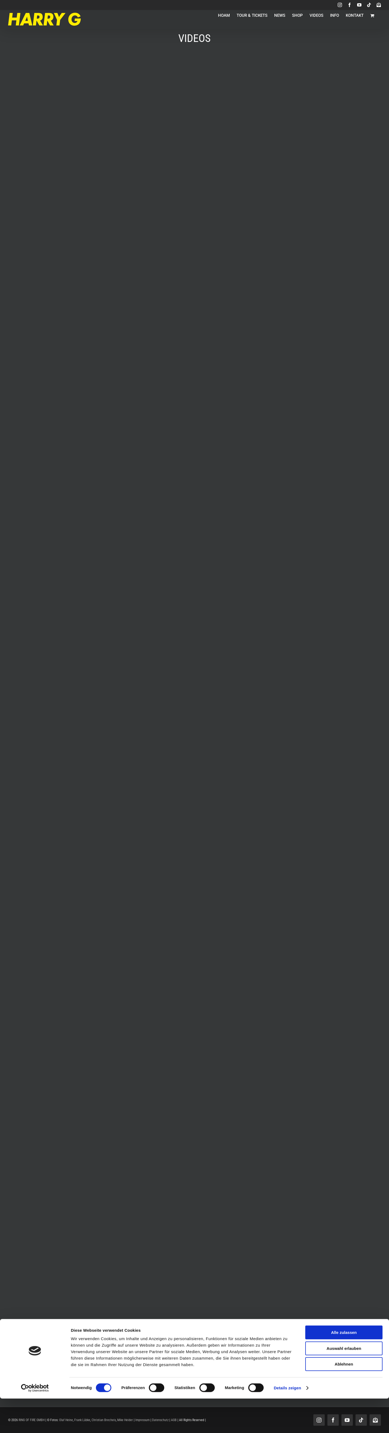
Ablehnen (344, 1398)
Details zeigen (287, 1422)
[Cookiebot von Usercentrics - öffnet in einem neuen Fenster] (35, 1422)
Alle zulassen (344, 1367)
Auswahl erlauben (344, 1383)
